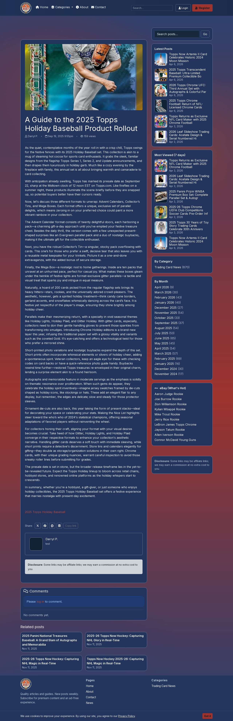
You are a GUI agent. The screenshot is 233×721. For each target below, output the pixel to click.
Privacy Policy (126, 716)
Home (42, 7)
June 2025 (162, 338)
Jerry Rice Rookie (167, 419)
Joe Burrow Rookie (168, 399)
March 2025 (163, 353)
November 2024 (166, 374)
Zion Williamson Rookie (171, 404)
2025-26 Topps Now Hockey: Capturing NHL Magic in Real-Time (50, 661)
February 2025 (165, 358)
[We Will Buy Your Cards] (25, 7)
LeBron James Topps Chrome (175, 424)
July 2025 (162, 333)
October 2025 (164, 318)
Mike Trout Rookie (167, 414)
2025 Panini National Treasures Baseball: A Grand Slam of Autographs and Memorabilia (49, 640)
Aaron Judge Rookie (169, 394)
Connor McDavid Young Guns (175, 440)
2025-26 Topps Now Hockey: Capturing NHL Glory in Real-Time (115, 638)
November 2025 (166, 313)
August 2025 (164, 328)
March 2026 (163, 292)
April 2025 (162, 348)
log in (40, 601)
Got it (207, 716)
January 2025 (165, 364)
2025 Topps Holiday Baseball (45, 512)
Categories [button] (61, 7)
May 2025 (162, 343)
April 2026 (162, 287)
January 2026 (165, 302)
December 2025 (166, 307)
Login (183, 7)
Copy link (70, 525)
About (82, 7)
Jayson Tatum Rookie (170, 429)
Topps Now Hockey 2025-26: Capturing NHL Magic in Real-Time (115, 661)
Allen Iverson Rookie (169, 435)
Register (202, 7)
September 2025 (166, 323)
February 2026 (165, 297)
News (89, 703)
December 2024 (166, 369)
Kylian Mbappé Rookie (170, 409)
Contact (98, 7)
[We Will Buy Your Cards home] (25, 683)
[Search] (152, 8)
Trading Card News (168, 267)
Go (205, 34)
